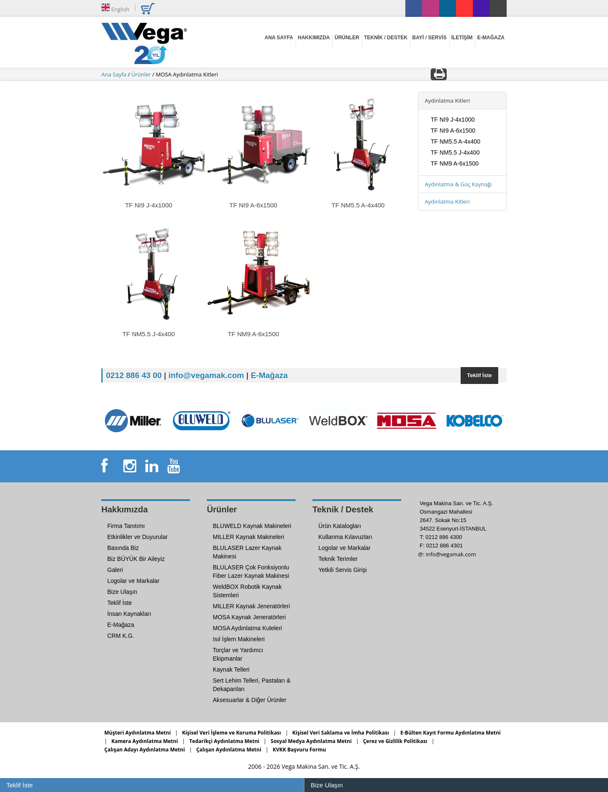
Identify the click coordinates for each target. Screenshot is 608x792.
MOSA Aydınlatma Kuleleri (247, 628)
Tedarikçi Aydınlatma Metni (224, 741)
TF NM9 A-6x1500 (455, 163)
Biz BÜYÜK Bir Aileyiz (136, 558)
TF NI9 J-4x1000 (453, 119)
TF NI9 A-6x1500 (453, 130)
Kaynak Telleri (231, 669)
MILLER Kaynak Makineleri (248, 536)
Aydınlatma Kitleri (447, 201)
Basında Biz (123, 547)
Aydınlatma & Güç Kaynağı (458, 184)
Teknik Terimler (338, 558)
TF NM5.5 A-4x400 (455, 141)
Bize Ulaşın (327, 785)
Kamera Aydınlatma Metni (144, 741)
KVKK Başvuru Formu (299, 749)
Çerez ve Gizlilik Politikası (395, 741)
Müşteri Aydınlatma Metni (137, 732)
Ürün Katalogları (339, 526)
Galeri (115, 569)
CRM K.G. (120, 635)
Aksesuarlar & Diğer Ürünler (249, 700)
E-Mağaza (269, 375)
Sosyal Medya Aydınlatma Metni (311, 741)
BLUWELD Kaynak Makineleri (252, 526)
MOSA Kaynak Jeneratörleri (249, 617)
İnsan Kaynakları (129, 613)
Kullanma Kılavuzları (345, 536)
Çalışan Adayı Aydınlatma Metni (144, 749)
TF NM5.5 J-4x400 (455, 152)
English (115, 8)
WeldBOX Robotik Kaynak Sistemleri (247, 591)
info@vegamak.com (206, 375)
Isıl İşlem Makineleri (239, 639)
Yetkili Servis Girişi (342, 569)
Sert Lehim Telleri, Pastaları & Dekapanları (251, 684)
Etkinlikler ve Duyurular (137, 536)
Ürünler (141, 74)
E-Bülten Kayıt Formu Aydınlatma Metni (450, 732)
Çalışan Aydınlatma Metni (228, 749)
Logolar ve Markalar (133, 580)
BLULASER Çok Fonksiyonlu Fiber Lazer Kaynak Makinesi (251, 571)
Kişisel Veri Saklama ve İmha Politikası (340, 732)
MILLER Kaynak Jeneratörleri (251, 606)
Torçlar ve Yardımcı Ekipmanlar (238, 654)
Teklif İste (479, 375)
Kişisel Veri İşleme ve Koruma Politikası (231, 732)
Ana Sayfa (114, 74)
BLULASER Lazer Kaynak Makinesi (247, 552)
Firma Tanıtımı (126, 526)
